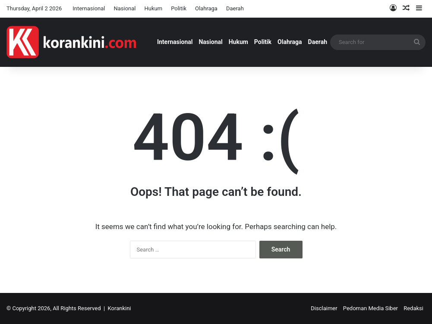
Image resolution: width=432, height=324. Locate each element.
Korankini (119, 308)
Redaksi (413, 308)
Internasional (89, 8)
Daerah (235, 8)
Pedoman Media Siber (370, 308)
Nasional (125, 8)
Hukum (154, 8)
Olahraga (206, 8)
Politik (178, 8)
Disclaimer (324, 308)
